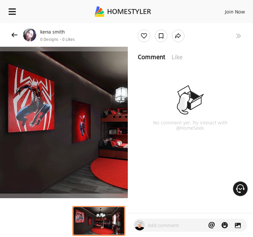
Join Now (235, 11)
